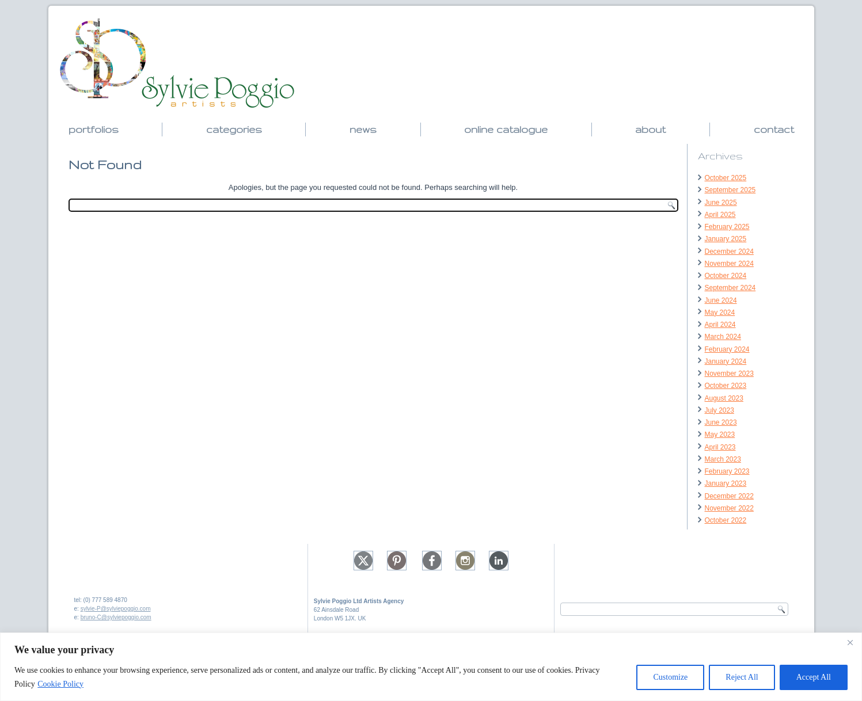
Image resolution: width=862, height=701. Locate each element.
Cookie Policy (60, 684)
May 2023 (720, 434)
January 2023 (726, 483)
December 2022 (729, 496)
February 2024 (727, 349)
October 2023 (726, 386)
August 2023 (724, 398)
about (650, 129)
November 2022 (729, 508)
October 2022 (726, 520)
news (363, 129)
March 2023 (723, 459)
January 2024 (726, 361)
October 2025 (726, 178)
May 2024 (720, 312)
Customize (670, 677)
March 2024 (723, 337)
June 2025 (721, 203)
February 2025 (727, 227)
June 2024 (721, 300)
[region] (431, 667)
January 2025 (726, 239)
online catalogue (506, 129)
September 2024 (730, 288)
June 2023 (721, 422)
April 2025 (720, 215)
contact (774, 129)
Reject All (742, 677)
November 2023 (729, 373)
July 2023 (719, 410)
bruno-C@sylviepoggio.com (116, 617)
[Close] (850, 642)
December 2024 (729, 251)
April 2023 (720, 447)
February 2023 (727, 471)
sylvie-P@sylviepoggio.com (116, 608)
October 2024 (726, 276)
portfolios (94, 129)
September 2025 (730, 190)
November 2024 (729, 264)
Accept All (813, 677)
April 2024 (720, 325)
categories (234, 129)
